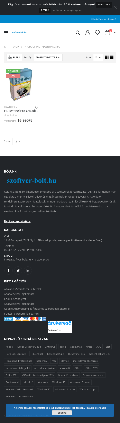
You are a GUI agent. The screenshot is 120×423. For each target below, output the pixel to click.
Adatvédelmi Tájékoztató (19, 294)
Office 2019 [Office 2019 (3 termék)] (91, 368)
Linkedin (28, 270)
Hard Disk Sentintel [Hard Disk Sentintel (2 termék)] (16, 353)
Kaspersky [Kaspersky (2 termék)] (41, 360)
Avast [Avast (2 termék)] (89, 346)
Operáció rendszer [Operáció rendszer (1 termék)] (68, 375)
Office (45, 10)
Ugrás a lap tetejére (17, 221)
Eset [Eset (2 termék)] (108, 346)
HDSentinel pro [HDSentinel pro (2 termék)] (76, 353)
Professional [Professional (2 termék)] (12, 382)
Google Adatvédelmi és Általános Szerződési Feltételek (37, 308)
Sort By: (28, 57)
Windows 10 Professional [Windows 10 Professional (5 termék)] (19, 389)
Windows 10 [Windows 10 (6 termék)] (58, 382)
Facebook (8, 270)
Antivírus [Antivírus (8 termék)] (50, 346)
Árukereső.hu (54, 330)
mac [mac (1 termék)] (54, 360)
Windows (104, 4)
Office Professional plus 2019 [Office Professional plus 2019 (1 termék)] (38, 375)
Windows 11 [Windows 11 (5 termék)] (43, 389)
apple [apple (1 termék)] (63, 346)
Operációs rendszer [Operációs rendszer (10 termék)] (93, 375)
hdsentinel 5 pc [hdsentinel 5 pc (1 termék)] (55, 353)
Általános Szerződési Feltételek (22, 289)
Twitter (18, 270)
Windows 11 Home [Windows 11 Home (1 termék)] (65, 389)
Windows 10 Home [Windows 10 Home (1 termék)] (80, 382)
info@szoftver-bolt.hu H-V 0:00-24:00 (26, 259)
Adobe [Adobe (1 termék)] (9, 346)
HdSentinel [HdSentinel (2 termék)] (37, 353)
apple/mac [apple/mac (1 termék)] (76, 346)
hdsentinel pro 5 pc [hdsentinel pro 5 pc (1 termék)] (99, 353)
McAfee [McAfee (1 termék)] (64, 360)
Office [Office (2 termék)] (77, 368)
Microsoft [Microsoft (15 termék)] (64, 368)
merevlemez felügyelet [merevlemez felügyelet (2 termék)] (18, 368)
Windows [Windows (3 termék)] (43, 382)
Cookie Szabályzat (15, 299)
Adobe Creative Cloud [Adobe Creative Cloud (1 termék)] (29, 346)
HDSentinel (10, 106)
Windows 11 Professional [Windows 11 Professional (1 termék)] (19, 396)
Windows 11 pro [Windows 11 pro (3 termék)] (88, 389)
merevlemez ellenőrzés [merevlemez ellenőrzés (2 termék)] (85, 360)
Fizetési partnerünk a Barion (21, 313)
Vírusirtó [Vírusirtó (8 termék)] (28, 382)
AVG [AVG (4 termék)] (98, 346)
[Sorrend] (48, 57)
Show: (88, 57)
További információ (95, 408)
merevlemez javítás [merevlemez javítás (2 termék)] (44, 368)
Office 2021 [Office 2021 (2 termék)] (12, 375)
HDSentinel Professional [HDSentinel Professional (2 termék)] (19, 360)
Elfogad (61, 412)
